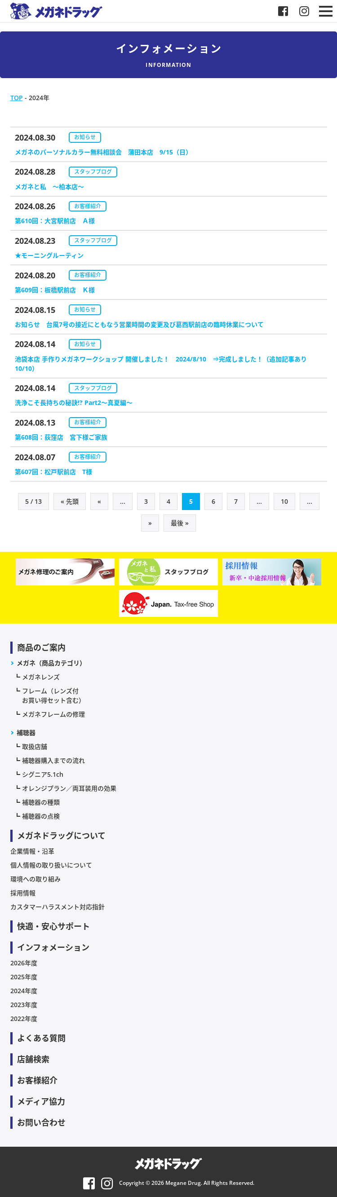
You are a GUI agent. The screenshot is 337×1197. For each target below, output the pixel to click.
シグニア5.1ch (42, 774)
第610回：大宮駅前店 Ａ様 (55, 220)
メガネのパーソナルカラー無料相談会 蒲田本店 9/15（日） (103, 152)
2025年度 (23, 977)
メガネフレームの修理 (53, 714)
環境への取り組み (35, 879)
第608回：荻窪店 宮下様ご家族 (61, 437)
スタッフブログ (93, 172)
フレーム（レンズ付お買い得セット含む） (53, 695)
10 (284, 501)
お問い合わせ (41, 1122)
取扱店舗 (34, 746)
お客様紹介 (87, 206)
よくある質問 (41, 1038)
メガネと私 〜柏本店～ (49, 186)
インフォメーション (53, 947)
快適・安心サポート (53, 926)
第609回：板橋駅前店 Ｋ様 (55, 290)
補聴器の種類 (41, 802)
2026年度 (23, 963)
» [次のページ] (150, 523)
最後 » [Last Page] (180, 523)
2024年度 (23, 990)
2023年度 (23, 1004)
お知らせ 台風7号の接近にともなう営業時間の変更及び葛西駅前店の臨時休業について (139, 324)
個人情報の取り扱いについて (51, 865)
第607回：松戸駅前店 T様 (56, 471)
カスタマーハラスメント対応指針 (57, 906)
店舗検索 (33, 1059)
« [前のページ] (99, 501)
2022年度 (23, 1018)
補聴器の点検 (41, 816)
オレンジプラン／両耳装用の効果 (69, 788)
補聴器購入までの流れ (53, 760)
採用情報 (22, 893)
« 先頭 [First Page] (70, 501)
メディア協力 (41, 1101)
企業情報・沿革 (32, 851)
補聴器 (26, 732)
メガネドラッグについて (61, 835)
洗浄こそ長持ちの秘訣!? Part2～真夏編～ (74, 402)
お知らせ (85, 137)
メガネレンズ (41, 677)
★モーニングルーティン (49, 255)
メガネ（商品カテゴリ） (51, 663)
